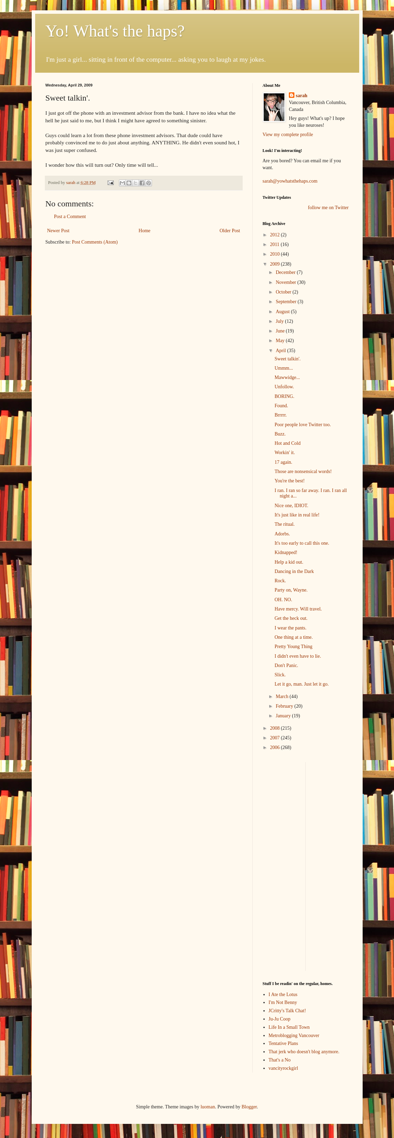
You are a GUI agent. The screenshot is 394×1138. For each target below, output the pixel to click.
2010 (275, 254)
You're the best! (289, 480)
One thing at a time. (293, 637)
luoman (208, 1106)
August (283, 311)
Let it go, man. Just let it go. (301, 684)
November (286, 282)
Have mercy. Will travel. (298, 609)
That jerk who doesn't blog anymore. (304, 1051)
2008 (275, 728)
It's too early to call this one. (301, 543)
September (286, 301)
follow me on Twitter (328, 207)
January (284, 715)
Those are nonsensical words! (303, 471)
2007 (275, 737)
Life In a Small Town (289, 1027)
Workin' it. (284, 452)
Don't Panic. (286, 665)
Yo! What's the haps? (115, 31)
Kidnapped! (285, 552)
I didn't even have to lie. (297, 656)
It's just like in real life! (296, 514)
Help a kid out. (288, 562)
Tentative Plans (283, 1043)
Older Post (230, 230)
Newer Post (58, 230)
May (281, 340)
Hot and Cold (287, 443)
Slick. (279, 674)
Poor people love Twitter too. (302, 424)
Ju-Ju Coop (279, 1019)
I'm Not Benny (283, 1002)
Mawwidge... (287, 377)
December (286, 272)
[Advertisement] (283, 865)
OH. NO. (283, 599)
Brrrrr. (280, 415)
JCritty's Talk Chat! (287, 1010)
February (285, 706)
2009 (275, 264)
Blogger (249, 1106)
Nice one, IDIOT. (291, 505)
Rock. (280, 580)
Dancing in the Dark (294, 571)
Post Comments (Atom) (95, 242)
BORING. (284, 396)
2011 (275, 244)
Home (144, 230)
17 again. (283, 462)
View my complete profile (288, 134)
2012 (275, 234)
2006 (275, 747)
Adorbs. (282, 533)
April (281, 350)
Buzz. (279, 434)
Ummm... (283, 368)
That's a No (280, 1060)
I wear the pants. (290, 627)
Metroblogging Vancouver (294, 1035)
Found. (281, 405)
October (284, 292)
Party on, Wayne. (290, 590)
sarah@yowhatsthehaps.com (290, 181)
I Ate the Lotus (283, 994)
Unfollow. (284, 386)
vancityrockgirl (283, 1068)
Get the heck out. (290, 618)
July (280, 321)
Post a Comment (70, 216)
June (281, 331)
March (283, 696)
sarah (71, 182)
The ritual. (284, 524)
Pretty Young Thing (293, 646)
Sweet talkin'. (287, 358)
